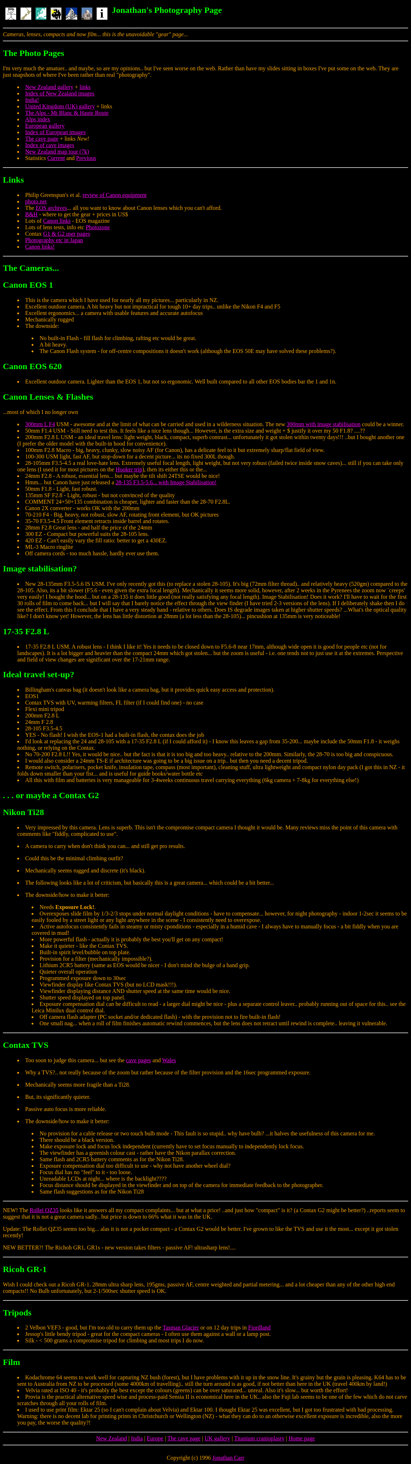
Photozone (98, 227)
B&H (31, 214)
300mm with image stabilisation (324, 424)
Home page (301, 1438)
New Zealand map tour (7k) (57, 152)
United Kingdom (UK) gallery (60, 106)
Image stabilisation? (40, 568)
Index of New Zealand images (59, 93)
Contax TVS (26, 1045)
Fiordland (259, 1327)
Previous (86, 158)
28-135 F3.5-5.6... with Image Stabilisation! (166, 482)
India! (32, 100)
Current (56, 158)
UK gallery (217, 1438)
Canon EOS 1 (28, 284)
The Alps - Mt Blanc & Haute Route (66, 113)
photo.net (36, 201)
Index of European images (55, 132)
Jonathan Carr (228, 1458)
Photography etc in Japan (54, 240)
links (85, 87)
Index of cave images (49, 145)
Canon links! (40, 247)
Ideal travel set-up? (38, 674)
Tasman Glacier (181, 1327)
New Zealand (111, 1438)
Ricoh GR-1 (25, 1269)
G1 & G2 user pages (66, 234)
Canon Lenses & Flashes (48, 396)
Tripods (17, 1312)
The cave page (41, 139)
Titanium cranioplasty (259, 1438)
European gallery (45, 126)
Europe (155, 1438)
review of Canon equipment (115, 195)
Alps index (37, 119)
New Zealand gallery (49, 87)
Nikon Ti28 (23, 812)
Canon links (57, 221)
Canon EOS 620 (32, 366)
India (137, 1438)
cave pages (138, 1060)
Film (11, 1362)
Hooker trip (129, 469)
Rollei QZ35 (43, 1210)
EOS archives (51, 208)
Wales (169, 1060)
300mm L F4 (40, 424)
